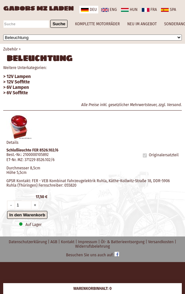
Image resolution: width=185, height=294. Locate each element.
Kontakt (68, 242)
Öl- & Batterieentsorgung (123, 242)
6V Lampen (18, 87)
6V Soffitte (17, 93)
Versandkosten (161, 242)
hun (129, 9)
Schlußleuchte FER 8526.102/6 (32, 150)
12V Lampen (19, 76)
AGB (54, 242)
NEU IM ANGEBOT (142, 24)
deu (89, 9)
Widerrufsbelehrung (92, 246)
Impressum (88, 242)
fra (149, 9)
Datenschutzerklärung (28, 242)
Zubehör (10, 49)
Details (12, 142)
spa (168, 9)
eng (109, 9)
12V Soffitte (18, 82)
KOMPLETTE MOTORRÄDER (97, 24)
